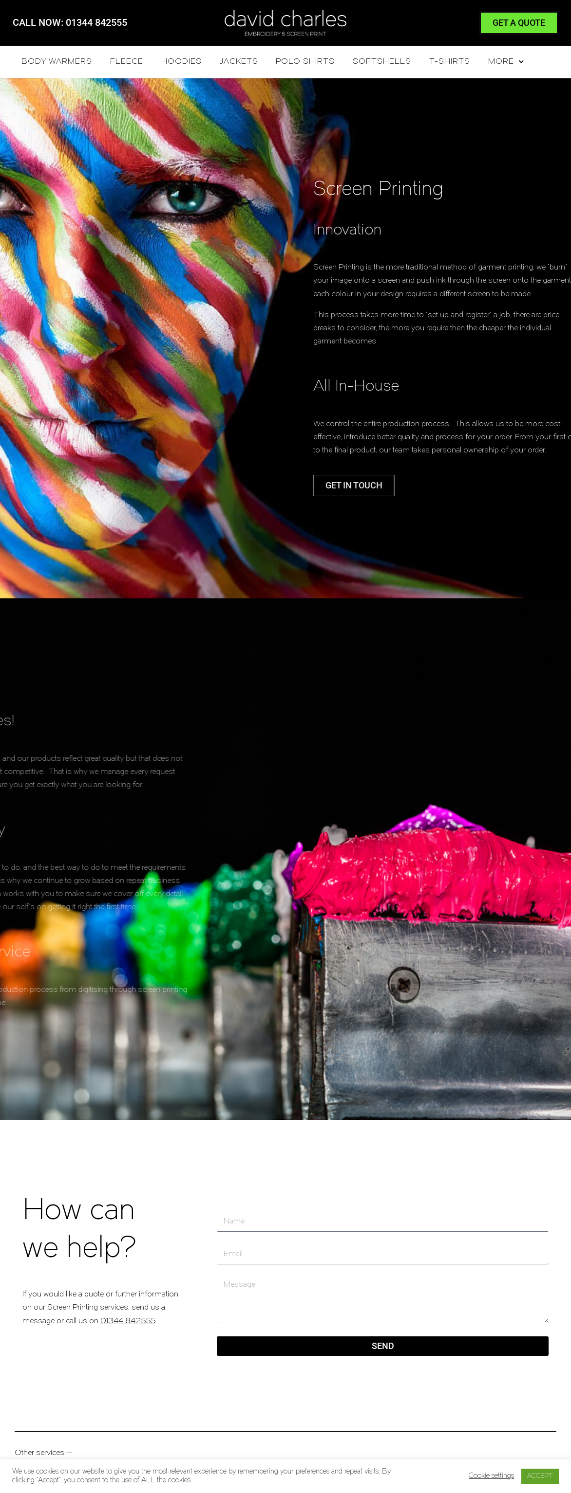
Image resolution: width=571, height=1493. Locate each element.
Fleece (126, 62)
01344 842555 (127, 1321)
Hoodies (181, 62)
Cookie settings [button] (491, 1476)
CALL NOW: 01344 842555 (70, 22)
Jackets (239, 62)
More (506, 61)
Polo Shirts (305, 62)
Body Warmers (56, 62)
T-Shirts (449, 62)
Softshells (382, 62)
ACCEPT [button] (540, 1476)
